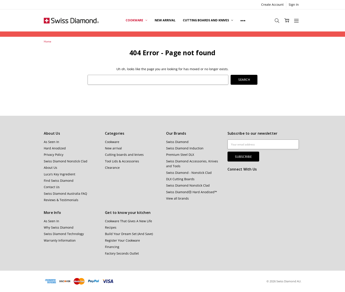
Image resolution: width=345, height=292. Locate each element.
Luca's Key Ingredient (59, 174)
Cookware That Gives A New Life (128, 221)
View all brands (177, 198)
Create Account (272, 4)
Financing (112, 247)
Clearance (112, 167)
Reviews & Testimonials (61, 200)
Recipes (110, 227)
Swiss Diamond (177, 142)
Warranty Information (60, 240)
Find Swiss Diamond (58, 180)
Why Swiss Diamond (58, 227)
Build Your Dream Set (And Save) (129, 234)
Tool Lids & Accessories (122, 161)
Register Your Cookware (122, 240)
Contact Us (52, 187)
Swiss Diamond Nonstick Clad (65, 161)
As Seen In (51, 142)
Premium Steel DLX (180, 154)
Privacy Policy (53, 154)
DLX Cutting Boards (180, 179)
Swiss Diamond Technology (64, 234)
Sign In (294, 4)
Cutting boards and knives (208, 20)
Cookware (136, 20)
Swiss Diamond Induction (185, 148)
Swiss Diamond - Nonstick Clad (189, 173)
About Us (50, 167)
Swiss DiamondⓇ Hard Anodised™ (191, 192)
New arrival (165, 20)
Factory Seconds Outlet (122, 253)
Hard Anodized (55, 148)
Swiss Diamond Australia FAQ (65, 193)
